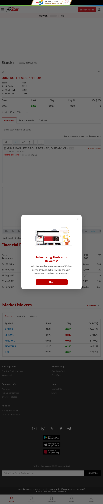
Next (52, 282)
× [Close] (78, 219)
